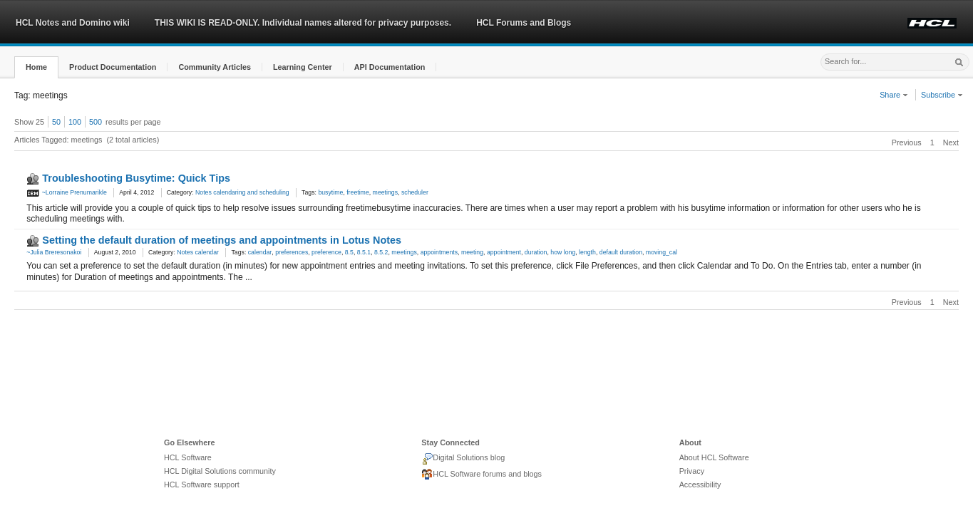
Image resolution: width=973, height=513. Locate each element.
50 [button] (56, 122)
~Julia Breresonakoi (53, 252)
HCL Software (188, 457)
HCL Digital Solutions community (220, 471)
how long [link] (562, 252)
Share (894, 94)
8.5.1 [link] (364, 252)
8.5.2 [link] (381, 252)
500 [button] (95, 122)
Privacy (691, 471)
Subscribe (942, 94)
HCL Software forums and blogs (481, 474)
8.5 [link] (349, 252)
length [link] (587, 252)
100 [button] (74, 122)
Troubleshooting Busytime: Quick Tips (136, 178)
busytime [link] (330, 192)
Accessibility (700, 484)
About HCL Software (714, 457)
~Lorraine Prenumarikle (66, 192)
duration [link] (536, 252)
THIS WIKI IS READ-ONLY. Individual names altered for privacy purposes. (303, 23)
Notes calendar (198, 252)
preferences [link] (291, 252)
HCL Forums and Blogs (523, 23)
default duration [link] (620, 252)
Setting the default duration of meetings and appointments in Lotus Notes (221, 240)
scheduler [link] (414, 192)
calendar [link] (260, 252)
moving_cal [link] (661, 252)
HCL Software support (202, 484)
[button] (36, 67)
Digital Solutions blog (463, 459)
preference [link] (326, 252)
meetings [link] (385, 192)
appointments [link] (439, 252)
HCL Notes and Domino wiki (73, 23)
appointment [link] (504, 252)
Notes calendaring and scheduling (242, 192)
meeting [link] (472, 252)
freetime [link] (357, 192)
